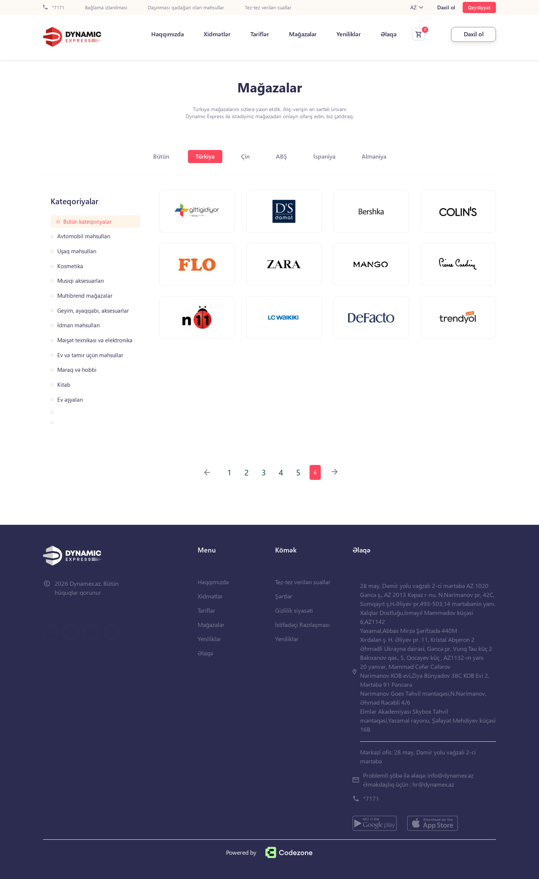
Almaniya (374, 156)
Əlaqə (389, 34)
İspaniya (324, 156)
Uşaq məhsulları (77, 251)
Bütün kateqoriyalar (87, 221)
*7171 (53, 7)
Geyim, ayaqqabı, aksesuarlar (93, 310)
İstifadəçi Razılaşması (302, 624)
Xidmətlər (217, 34)
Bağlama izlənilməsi (106, 7)
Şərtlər (283, 596)
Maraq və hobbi (77, 369)
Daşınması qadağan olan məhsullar (186, 7)
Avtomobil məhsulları (83, 236)
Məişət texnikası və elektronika (95, 340)
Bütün (161, 156)
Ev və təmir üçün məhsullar (90, 355)
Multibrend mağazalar (84, 295)
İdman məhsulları (78, 325)
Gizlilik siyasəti (294, 610)
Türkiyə (205, 156)
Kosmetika (70, 266)
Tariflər (259, 34)
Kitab (63, 384)
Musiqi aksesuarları (80, 280)
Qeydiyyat (479, 7)
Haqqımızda (167, 34)
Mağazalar (303, 34)
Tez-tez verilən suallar (268, 7)
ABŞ (281, 156)
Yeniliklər (349, 34)
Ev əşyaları (70, 399)
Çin (245, 156)
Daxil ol (446, 7)
